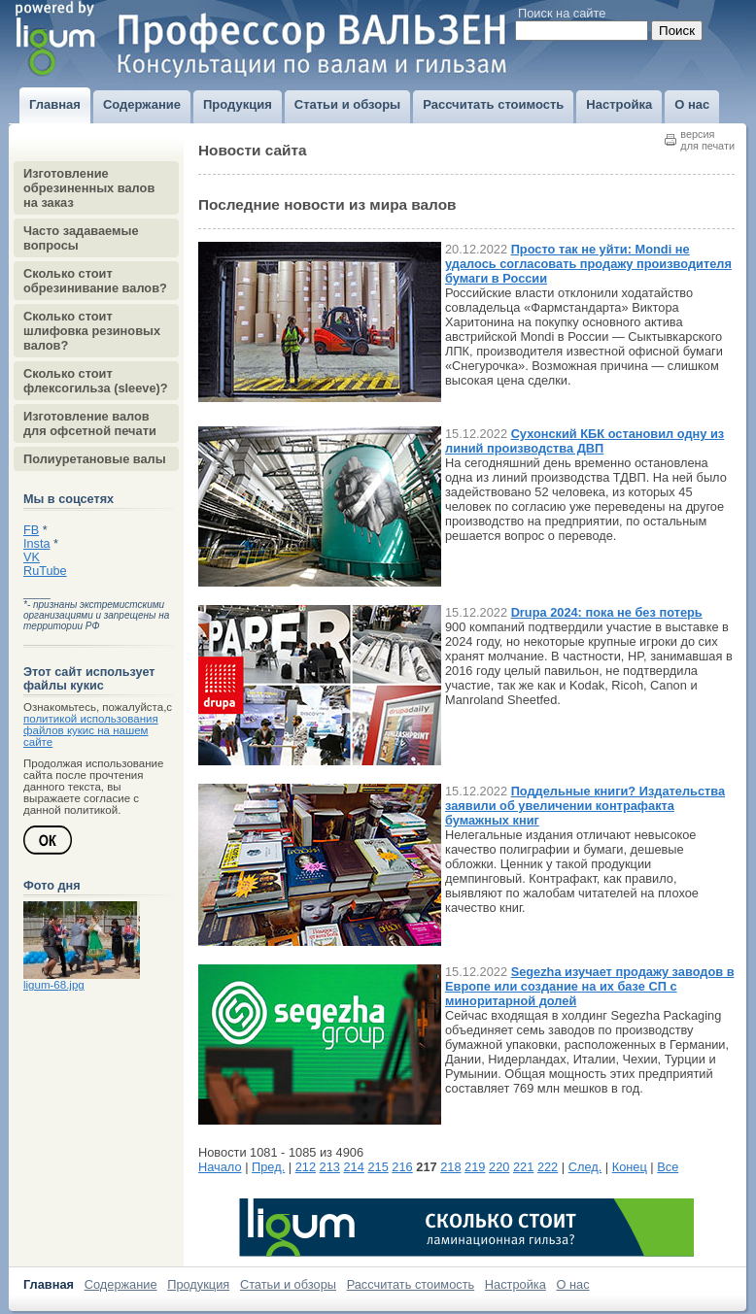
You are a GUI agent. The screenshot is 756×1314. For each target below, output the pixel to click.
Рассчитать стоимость (411, 1284)
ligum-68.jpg (54, 985)
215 (377, 1167)
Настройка (515, 1284)
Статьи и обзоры (288, 1284)
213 (330, 1167)
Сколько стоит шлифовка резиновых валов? (91, 331)
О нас (573, 1284)
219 (474, 1167)
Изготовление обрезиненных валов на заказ (89, 188)
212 (305, 1167)
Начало (220, 1167)
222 (547, 1167)
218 (450, 1167)
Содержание (121, 1284)
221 (523, 1167)
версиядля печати (707, 140)
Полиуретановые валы (94, 459)
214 (354, 1167)
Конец (629, 1167)
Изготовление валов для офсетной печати (89, 423)
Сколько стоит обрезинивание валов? (95, 280)
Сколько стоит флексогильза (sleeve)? (95, 380)
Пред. (268, 1167)
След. (585, 1167)
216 (402, 1167)
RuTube (45, 571)
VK (31, 557)
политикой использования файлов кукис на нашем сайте (90, 730)
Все (667, 1167)
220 (499, 1167)
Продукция (198, 1284)
